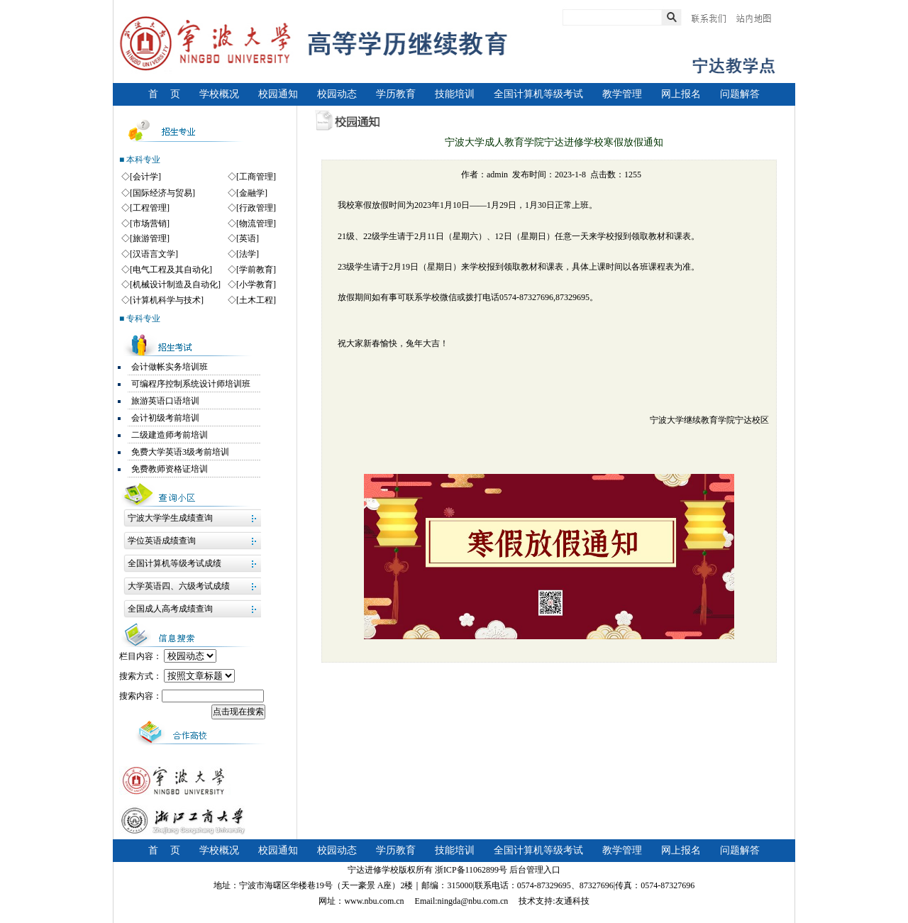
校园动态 (337, 94)
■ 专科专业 (139, 319)
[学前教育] (256, 270)
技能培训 (455, 94)
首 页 (164, 94)
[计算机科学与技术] (167, 300)
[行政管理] (256, 208)
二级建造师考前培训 (169, 435)
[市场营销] (150, 223)
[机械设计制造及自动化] (175, 284)
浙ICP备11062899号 (471, 870)
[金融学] (251, 193)
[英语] (247, 238)
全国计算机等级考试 (538, 94)
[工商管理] (256, 177)
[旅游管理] (150, 238)
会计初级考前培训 (165, 418)
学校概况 (219, 94)
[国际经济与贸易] (162, 193)
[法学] (247, 254)
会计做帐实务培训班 (169, 367)
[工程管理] (150, 208)
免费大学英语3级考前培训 (180, 452)
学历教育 (396, 94)
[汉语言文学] (154, 254)
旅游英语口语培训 (165, 401)
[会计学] (145, 177)
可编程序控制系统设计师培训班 (190, 384)
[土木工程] (256, 300)
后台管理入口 (534, 870)
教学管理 (622, 94)
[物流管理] (256, 223)
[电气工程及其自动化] (171, 270)
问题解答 (740, 94)
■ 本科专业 (139, 160)
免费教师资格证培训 (169, 469)
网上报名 (681, 94)
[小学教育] (256, 284)
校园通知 (278, 94)
